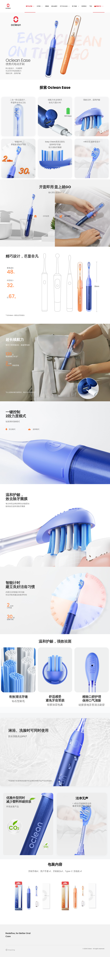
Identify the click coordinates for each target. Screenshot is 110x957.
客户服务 (76, 6)
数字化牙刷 (30, 6)
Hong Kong (11, 950)
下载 (90, 6)
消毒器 (47, 6)
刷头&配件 (54, 6)
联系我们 (84, 6)
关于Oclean (65, 6)
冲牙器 (40, 6)
